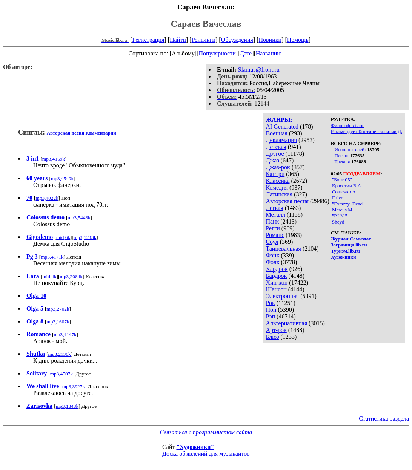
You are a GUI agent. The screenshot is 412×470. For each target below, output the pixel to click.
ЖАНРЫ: (279, 119)
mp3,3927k (73, 386)
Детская (276, 147)
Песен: (341, 155)
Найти (178, 40)
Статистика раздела (384, 418)
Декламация (281, 140)
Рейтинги (203, 40)
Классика (277, 181)
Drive (337, 198)
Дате (246, 53)
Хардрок (276, 269)
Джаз (272, 160)
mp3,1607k (57, 322)
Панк (272, 221)
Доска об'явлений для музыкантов (206, 453)
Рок (270, 303)
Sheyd (338, 222)
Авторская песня (287, 201)
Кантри (275, 174)
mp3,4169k (53, 159)
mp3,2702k (57, 309)
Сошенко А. (344, 191)
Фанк (272, 255)
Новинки (269, 40)
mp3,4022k (46, 198)
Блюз (272, 337)
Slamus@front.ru (259, 69)
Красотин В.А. (347, 185)
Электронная (282, 296)
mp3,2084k (71, 276)
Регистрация (148, 40)
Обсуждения (237, 40)
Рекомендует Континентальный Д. (366, 131)
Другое (275, 153)
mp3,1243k (85, 237)
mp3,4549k (62, 178)
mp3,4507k (61, 374)
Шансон (276, 289)
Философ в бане (347, 125)
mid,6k (63, 237)
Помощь (298, 40)
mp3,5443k (79, 217)
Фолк (272, 262)
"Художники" (195, 447)
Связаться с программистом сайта (206, 432)
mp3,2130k (59, 354)
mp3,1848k (67, 406)
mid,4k (49, 276)
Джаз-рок (278, 167)
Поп (271, 309)
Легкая (274, 208)
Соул (272, 242)
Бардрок (276, 276)
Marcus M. (343, 210)
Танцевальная (283, 248)
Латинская (279, 194)
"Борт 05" (342, 179)
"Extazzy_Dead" (348, 204)
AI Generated (282, 126)
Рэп (270, 316)
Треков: (342, 161)
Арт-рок (276, 330)
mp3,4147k (65, 334)
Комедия (277, 187)
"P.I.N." (339, 216)
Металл (275, 214)
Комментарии (101, 133)
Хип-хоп (276, 282)
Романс (275, 235)
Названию (269, 53)
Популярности (216, 53)
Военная (276, 133)
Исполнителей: (350, 149)
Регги (273, 228)
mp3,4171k (52, 257)
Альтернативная (286, 323)
